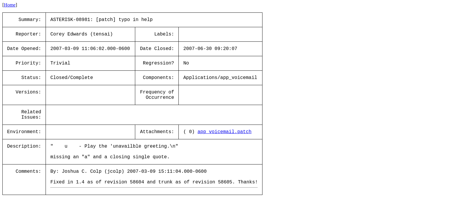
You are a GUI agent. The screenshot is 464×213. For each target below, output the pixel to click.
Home (9, 4)
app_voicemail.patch (224, 132)
